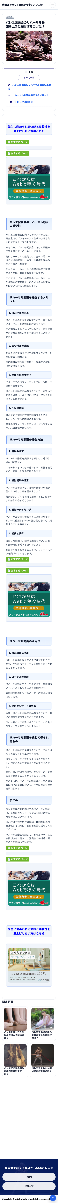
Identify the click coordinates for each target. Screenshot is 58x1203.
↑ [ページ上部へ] (53, 1198)
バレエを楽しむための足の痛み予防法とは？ (14, 1036)
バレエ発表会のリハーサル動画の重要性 (29, 86)
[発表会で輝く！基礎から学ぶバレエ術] (22, 4)
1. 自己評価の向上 (23, 101)
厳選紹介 (10, 17)
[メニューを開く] (53, 5)
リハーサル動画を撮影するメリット (30, 95)
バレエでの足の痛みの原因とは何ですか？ (14, 1072)
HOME (29, 1176)
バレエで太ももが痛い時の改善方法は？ (42, 1071)
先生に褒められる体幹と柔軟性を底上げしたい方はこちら (29, 130)
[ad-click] (29, 148)
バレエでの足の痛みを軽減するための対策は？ (42, 1036)
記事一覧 (29, 1186)
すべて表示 (29, 78)
